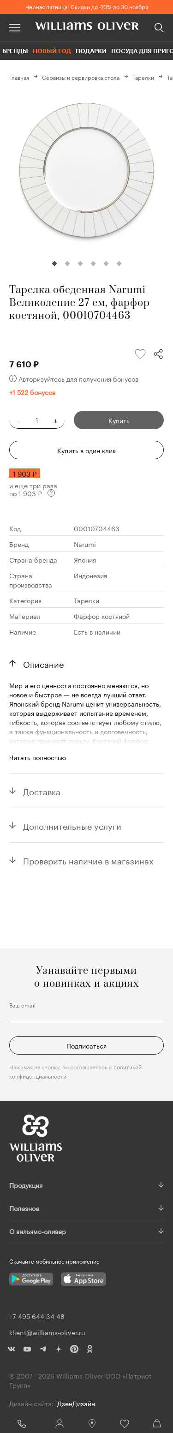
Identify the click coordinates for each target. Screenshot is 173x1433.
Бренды (15, 50)
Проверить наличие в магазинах (88, 859)
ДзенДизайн (76, 1403)
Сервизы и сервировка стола (80, 76)
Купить (119, 420)
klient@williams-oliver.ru (47, 1332)
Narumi (85, 543)
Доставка (41, 790)
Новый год (52, 50)
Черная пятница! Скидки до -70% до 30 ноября (86, 6)
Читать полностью (37, 756)
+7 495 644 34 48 (21, 1424)
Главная (19, 76)
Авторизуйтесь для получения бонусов (73, 378)
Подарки (91, 50)
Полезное (24, 1208)
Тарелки (143, 76)
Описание (43, 663)
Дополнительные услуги (72, 825)
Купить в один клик (86, 450)
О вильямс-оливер (37, 1231)
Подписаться (86, 1045)
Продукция (25, 1185)
